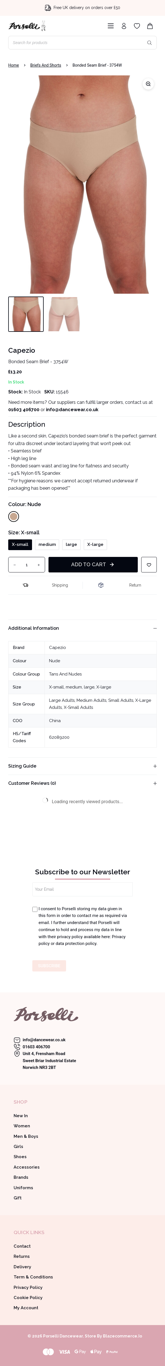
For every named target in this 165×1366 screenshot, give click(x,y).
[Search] (150, 42)
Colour (24, 504)
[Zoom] (148, 84)
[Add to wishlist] (149, 564)
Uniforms (23, 1187)
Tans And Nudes (65, 674)
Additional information (82, 628)
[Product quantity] (26, 564)
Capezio (57, 647)
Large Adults (62, 700)
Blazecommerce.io (122, 1336)
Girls (18, 1146)
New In (21, 1115)
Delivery (22, 1266)
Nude (54, 660)
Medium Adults (91, 700)
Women (22, 1125)
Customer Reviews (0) (82, 783)
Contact (22, 1246)
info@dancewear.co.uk (44, 1039)
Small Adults (120, 700)
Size (23, 532)
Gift (18, 1197)
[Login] (123, 26)
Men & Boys (26, 1136)
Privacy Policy (28, 1287)
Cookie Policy (28, 1297)
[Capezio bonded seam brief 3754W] (82, 184)
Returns (22, 1256)
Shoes (20, 1156)
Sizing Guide (82, 766)
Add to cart (88, 564)
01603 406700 (23, 409)
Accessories (27, 1167)
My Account (26, 1307)
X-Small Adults (78, 707)
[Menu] (109, 26)
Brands (21, 1177)
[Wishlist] (137, 26)
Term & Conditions (33, 1277)
